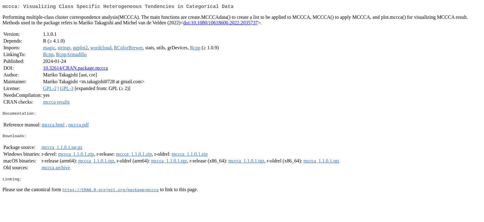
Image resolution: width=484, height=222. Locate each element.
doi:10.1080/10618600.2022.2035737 (220, 24)
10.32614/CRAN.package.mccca (75, 69)
